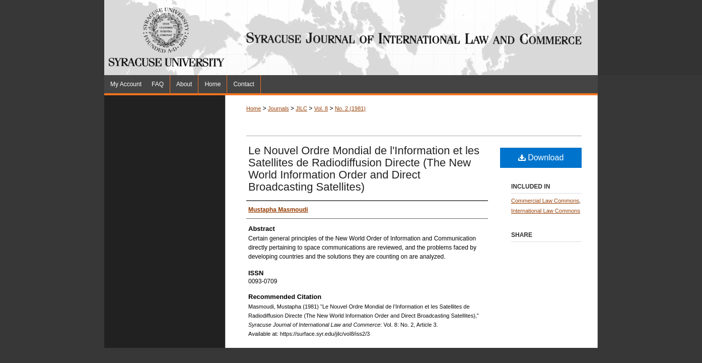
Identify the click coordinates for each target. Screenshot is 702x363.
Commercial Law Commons (545, 201)
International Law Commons (545, 211)
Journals (278, 108)
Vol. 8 (321, 108)
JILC (301, 108)
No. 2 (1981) (350, 108)
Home (253, 108)
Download (541, 157)
